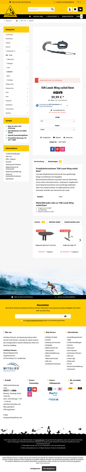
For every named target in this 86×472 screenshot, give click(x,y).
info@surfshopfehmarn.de (12, 417)
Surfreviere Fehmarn (74, 353)
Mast (8, 76)
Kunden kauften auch (72, 222)
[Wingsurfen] (68, 16)
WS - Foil (9, 55)
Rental (8, 47)
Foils (8, 67)
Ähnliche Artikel (54, 222)
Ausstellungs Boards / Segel (75, 338)
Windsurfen (10, 88)
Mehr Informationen (43, 463)
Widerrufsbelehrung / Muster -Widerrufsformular (52, 355)
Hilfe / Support (11, 159)
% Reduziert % (10, 51)
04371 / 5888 (9, 390)
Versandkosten (39, 440)
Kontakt (8, 162)
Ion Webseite (41, 210)
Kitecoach (70, 348)
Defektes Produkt (51, 337)
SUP (7, 92)
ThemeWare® (61, 448)
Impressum (10, 179)
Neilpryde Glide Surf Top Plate (45, 245)
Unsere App (71, 358)
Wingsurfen (10, 84)
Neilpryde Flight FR (69, 245)
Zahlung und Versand (13, 164)
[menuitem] (80, 9)
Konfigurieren (35, 468)
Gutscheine (10, 109)
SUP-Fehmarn (72, 350)
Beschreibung (39, 161)
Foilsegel (9, 63)
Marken (8, 113)
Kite (7, 96)
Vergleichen (45, 137)
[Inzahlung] (38, 16)
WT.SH (69, 364)
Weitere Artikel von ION (45, 212)
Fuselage (9, 80)
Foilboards (10, 59)
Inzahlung (9, 34)
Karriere (70, 345)
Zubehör (9, 72)
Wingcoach (71, 361)
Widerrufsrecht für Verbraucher (12, 168)
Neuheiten (9, 39)
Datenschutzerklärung (13, 172)
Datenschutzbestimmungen (34, 320)
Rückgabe (48, 345)
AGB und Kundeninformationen (13, 175)
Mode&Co (9, 105)
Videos (8, 43)
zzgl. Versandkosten (61, 100)
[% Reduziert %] (53, 16)
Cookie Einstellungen (13, 154)
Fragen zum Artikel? (44, 208)
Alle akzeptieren (49, 468)
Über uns (9, 156)
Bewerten (68, 137)
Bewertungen (54, 161)
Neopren (9, 101)
